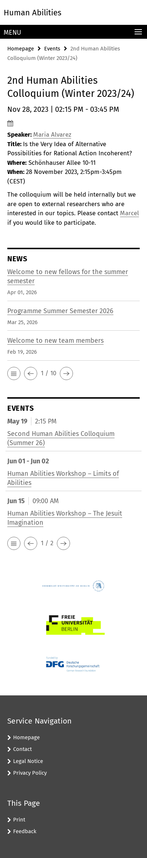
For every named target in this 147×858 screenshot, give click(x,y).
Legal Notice (28, 761)
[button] (13, 373)
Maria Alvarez (52, 134)
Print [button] (19, 819)
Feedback (24, 831)
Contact (22, 749)
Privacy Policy (30, 773)
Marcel (129, 213)
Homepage (20, 48)
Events (52, 48)
